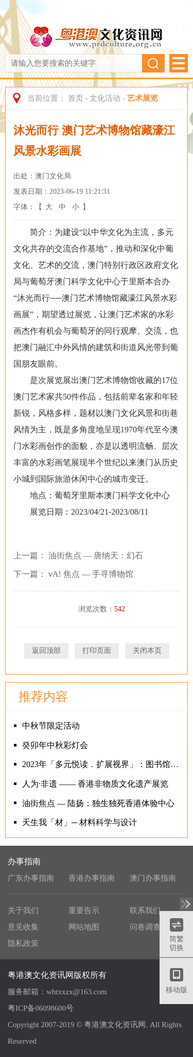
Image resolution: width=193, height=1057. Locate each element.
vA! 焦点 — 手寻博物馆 (90, 574)
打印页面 (96, 650)
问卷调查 (145, 927)
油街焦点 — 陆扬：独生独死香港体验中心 (98, 803)
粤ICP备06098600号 (41, 1008)
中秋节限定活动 (51, 725)
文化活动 (105, 98)
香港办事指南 (91, 878)
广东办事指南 (31, 878)
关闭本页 (147, 650)
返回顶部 (46, 650)
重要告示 (83, 910)
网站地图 (83, 927)
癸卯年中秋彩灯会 (55, 745)
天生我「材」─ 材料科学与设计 (79, 822)
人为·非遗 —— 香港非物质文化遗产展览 (95, 783)
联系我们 (145, 910)
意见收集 (23, 927)
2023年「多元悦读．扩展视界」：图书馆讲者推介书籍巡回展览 (102, 764)
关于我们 (23, 910)
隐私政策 (23, 943)
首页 (75, 98)
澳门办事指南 (153, 878)
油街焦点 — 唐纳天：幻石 (95, 555)
